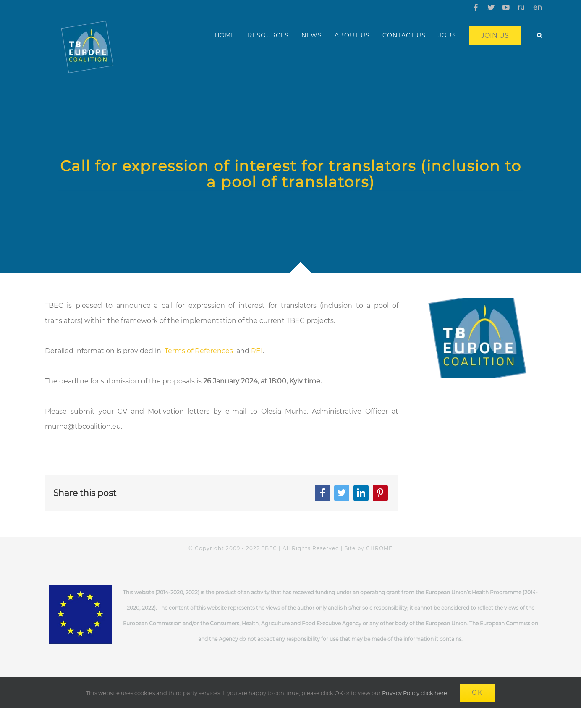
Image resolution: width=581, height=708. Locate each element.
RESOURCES (268, 35)
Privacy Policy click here (414, 693)
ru (521, 7)
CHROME (379, 548)
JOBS (447, 35)
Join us (495, 35)
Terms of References (200, 351)
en (537, 7)
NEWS (311, 35)
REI (257, 351)
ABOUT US (352, 35)
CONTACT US (404, 35)
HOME (225, 35)
